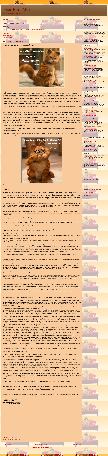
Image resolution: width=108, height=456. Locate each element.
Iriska (85, 91)
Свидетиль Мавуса (89, 136)
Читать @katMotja (88, 192)
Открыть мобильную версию (41, 448)
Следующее (7, 444)
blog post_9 (94, 21)
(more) (89, 28)
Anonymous (87, 21)
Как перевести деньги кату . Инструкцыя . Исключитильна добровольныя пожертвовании (24, 29)
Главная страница (7, 35)
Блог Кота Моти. (18, 9)
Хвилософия (10, 439)
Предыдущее (76, 444)
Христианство (17, 439)
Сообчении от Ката (7, 37)
